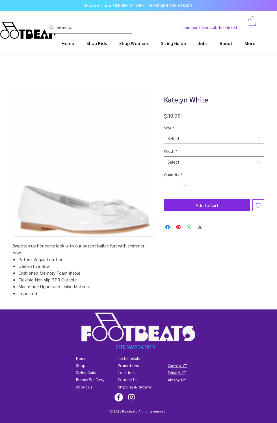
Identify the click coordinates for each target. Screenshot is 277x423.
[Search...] (88, 27)
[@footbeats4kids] (118, 397)
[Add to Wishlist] (258, 205)
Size (169, 127)
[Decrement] (168, 185)
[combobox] (214, 138)
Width (170, 150)
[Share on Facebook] (167, 227)
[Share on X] (199, 227)
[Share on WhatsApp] (189, 227)
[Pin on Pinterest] (178, 227)
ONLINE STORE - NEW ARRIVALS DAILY (152, 5)
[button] (252, 21)
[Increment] (185, 185)
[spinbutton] (177, 185)
